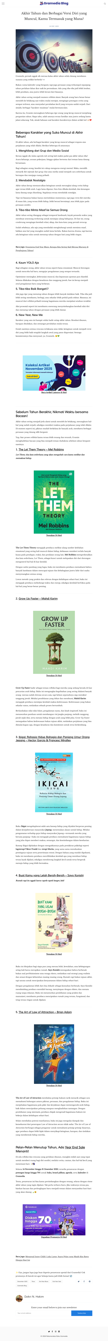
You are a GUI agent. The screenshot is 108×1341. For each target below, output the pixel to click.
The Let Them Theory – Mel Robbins (41, 449)
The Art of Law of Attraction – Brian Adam (45, 1012)
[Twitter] (49, 1331)
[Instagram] (55, 1331)
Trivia (33, 1281)
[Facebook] (52, 1331)
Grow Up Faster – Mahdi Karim (38, 598)
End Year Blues (43, 1281)
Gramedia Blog (22, 1286)
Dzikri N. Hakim (34, 1296)
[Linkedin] (59, 1331)
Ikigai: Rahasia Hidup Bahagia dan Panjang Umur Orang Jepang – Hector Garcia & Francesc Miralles (53, 738)
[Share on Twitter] (78, 1281)
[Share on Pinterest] (89, 1281)
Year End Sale (75, 1147)
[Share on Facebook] (84, 1281)
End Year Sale (57, 1281)
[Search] (105, 3)
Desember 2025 (22, 1281)
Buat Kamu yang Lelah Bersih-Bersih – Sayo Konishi (51, 875)
